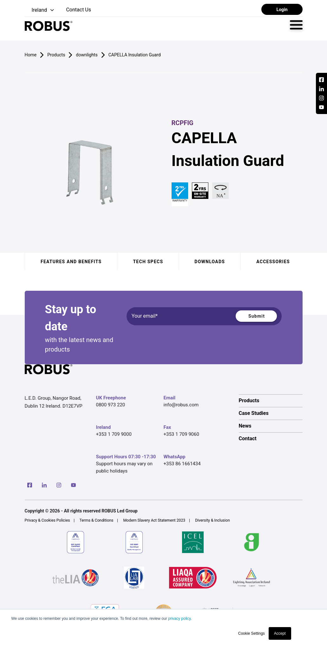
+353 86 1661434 (182, 464)
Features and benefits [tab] (71, 261)
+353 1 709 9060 (181, 434)
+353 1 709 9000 (114, 434)
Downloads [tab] (209, 261)
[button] (40, 10)
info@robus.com (181, 405)
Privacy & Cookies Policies (47, 520)
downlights (86, 54)
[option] (271, 400)
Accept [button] (280, 633)
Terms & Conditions (97, 520)
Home (31, 54)
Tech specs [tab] (148, 261)
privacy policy (179, 618)
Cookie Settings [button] (251, 633)
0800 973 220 (110, 405)
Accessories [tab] (273, 261)
